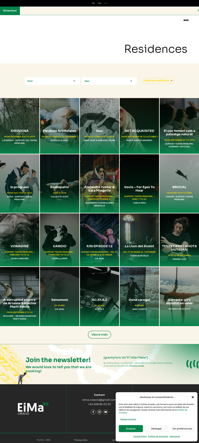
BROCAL (179, 184)
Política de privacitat (158, 436)
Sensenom (59, 297)
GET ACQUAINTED (139, 128)
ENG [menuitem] (105, 3)
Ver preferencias (182, 428)
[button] (192, 397)
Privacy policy (137, 363)
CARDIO (59, 244)
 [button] (186, 20)
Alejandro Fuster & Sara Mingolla (99, 186)
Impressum (175, 436)
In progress (19, 184)
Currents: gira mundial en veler (179, 298)
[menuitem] (93, 3)
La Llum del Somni (139, 244)
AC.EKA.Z (99, 297)
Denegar (156, 428)
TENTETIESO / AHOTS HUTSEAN (179, 245)
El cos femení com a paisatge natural (179, 130)
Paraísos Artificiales (59, 128)
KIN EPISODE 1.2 (99, 244)
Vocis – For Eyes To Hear (139, 186)
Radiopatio (59, 184)
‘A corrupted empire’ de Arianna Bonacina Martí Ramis (20, 300)
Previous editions (156, 77)
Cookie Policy (140, 436)
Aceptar (131, 428)
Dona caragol (139, 297)
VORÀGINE (20, 244)
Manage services (128, 419)
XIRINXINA (20, 128)
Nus (99, 128)
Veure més (99, 332)
